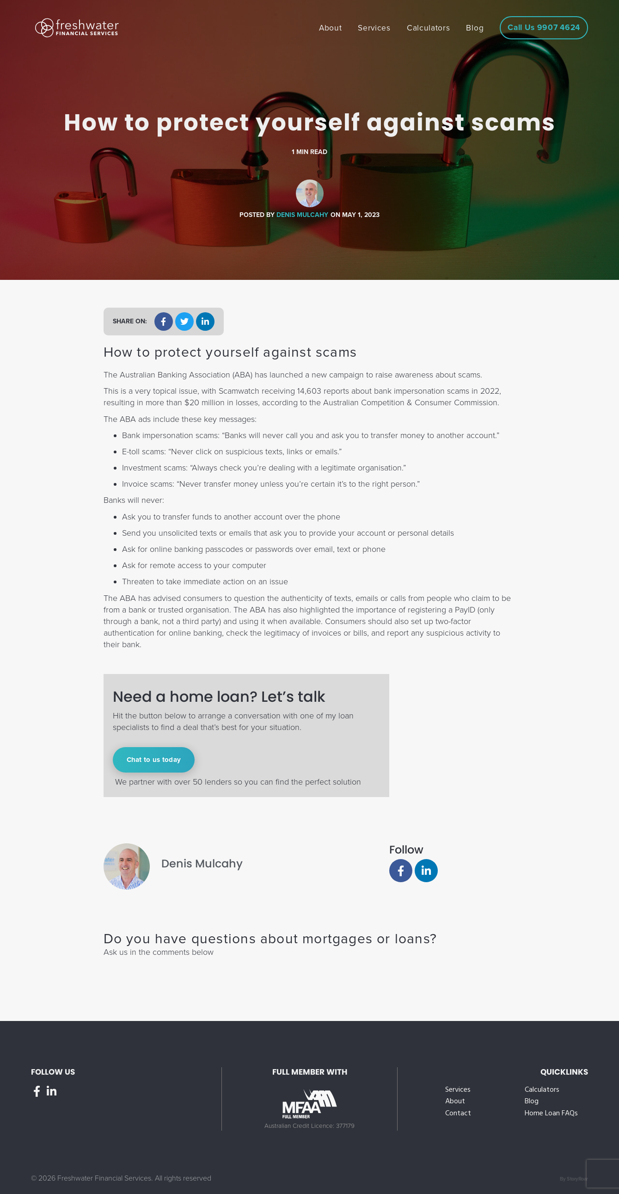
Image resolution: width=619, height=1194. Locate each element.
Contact (458, 1113)
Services (458, 1090)
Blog (532, 1101)
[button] (163, 321)
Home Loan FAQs (551, 1113)
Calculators (542, 1090)
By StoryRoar (574, 1179)
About (455, 1101)
